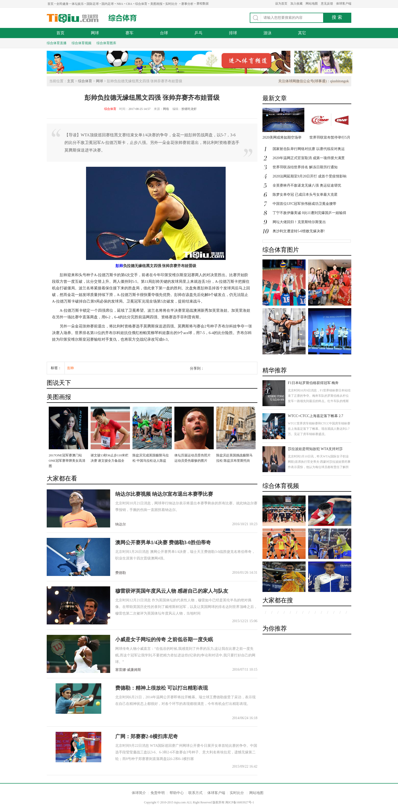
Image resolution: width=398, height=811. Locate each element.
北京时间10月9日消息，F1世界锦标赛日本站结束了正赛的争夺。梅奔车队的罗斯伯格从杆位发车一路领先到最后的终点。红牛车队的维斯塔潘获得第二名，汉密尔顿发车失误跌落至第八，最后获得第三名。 (319, 401)
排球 (233, 33)
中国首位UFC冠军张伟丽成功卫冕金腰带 (304, 204)
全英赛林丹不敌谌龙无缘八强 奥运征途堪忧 (307, 185)
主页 (70, 81)
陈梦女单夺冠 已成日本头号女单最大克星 (305, 194)
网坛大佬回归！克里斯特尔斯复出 (299, 222)
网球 (95, 33)
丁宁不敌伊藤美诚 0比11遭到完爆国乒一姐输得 (309, 213)
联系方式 (195, 793)
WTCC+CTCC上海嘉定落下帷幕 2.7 (315, 416)
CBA (129, 4)
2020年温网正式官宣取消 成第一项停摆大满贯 (309, 158)
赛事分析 (187, 4)
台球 (164, 33)
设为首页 (281, 3)
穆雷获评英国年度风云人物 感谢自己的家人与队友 (171, 591)
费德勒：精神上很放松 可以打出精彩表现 (161, 688)
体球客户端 (343, 3)
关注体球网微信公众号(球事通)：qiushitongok (313, 81)
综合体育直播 (57, 43)
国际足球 (93, 4)
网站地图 (312, 3)
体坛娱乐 (78, 4)
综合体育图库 (106, 43)
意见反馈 (327, 3)
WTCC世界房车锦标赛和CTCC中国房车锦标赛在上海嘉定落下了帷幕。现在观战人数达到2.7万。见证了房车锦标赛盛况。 (319, 429)
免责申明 (158, 793)
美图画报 (156, 4)
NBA (120, 4)
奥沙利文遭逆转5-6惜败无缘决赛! (299, 231)
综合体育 (141, 4)
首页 (50, 4)
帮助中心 (177, 793)
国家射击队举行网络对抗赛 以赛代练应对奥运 (309, 149)
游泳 (267, 33)
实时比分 (171, 4)
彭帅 (119, 266)
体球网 (73, 18)
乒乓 (198, 33)
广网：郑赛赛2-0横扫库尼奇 (146, 736)
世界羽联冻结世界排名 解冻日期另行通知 (305, 167)
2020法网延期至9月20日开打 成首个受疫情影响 (309, 176)
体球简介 (139, 793)
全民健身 (62, 4)
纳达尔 (120, 524)
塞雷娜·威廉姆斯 (128, 670)
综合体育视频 (81, 43)
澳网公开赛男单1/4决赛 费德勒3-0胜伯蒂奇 (163, 542)
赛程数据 (202, 3)
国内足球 (108, 4)
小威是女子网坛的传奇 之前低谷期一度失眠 (164, 639)
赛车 (129, 33)
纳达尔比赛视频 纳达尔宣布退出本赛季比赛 (164, 494)
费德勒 (120, 573)
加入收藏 (296, 3)
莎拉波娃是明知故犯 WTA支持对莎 (315, 449)
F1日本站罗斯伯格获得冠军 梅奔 (313, 383)
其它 (302, 33)
